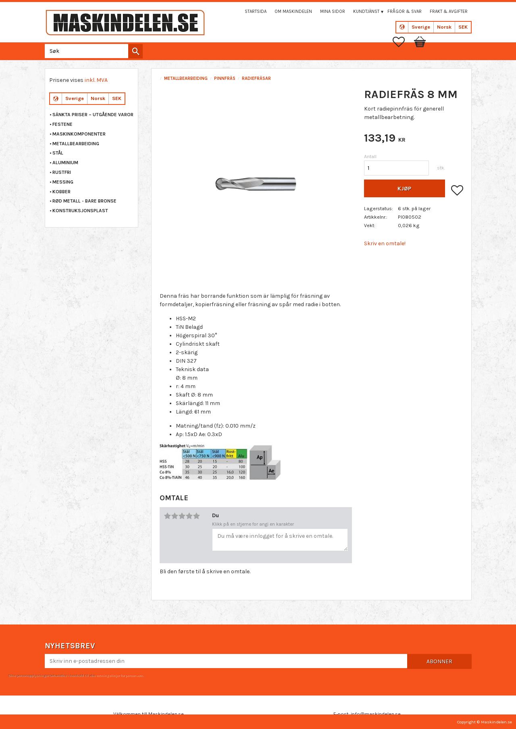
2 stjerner (174, 516)
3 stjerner (181, 516)
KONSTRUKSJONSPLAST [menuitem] (80, 210)
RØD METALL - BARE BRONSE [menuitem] (84, 201)
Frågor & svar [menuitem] (404, 11)
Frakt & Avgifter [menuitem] (449, 11)
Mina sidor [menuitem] (332, 11)
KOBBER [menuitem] (61, 191)
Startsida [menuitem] (255, 11)
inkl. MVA (96, 80)
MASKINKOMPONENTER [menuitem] (79, 134)
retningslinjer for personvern (119, 675)
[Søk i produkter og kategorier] (92, 51)
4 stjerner (189, 516)
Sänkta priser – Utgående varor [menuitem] (92, 114)
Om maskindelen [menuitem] (293, 11)
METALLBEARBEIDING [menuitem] (75, 143)
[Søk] (135, 51)
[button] (403, 42)
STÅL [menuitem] (57, 153)
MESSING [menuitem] (62, 182)
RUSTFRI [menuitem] (61, 172)
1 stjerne (167, 516)
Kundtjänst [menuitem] (366, 11)
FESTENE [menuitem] (62, 124)
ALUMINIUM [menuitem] (65, 162)
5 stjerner (196, 516)
